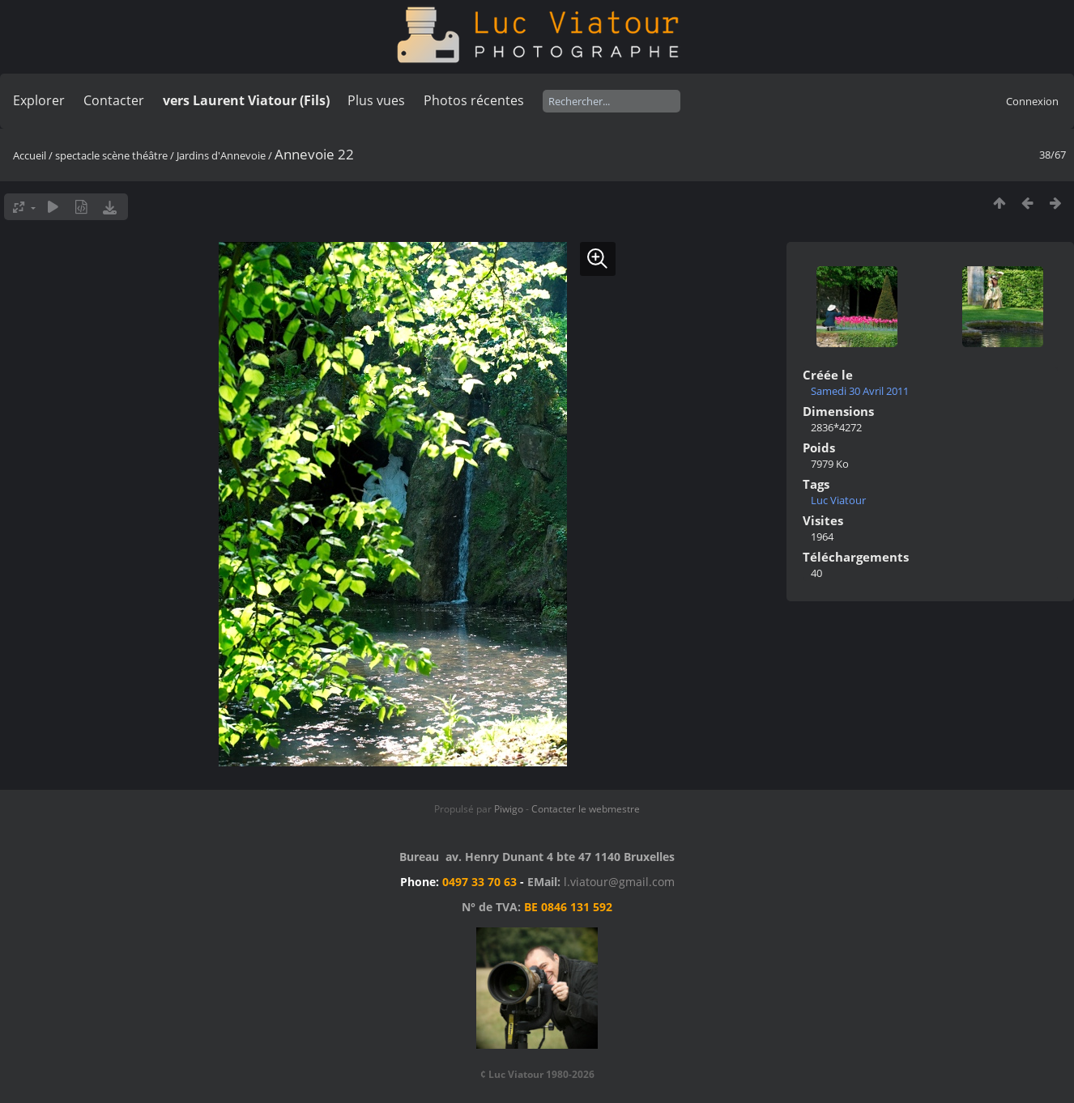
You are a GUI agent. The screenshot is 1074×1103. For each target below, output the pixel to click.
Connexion (1032, 101)
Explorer (39, 100)
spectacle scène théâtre (111, 155)
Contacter (113, 100)
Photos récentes (474, 100)
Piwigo (508, 809)
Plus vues (376, 100)
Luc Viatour (838, 500)
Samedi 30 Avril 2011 (860, 391)
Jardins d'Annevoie (221, 155)
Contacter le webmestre (585, 809)
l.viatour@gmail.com (619, 881)
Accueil (29, 155)
